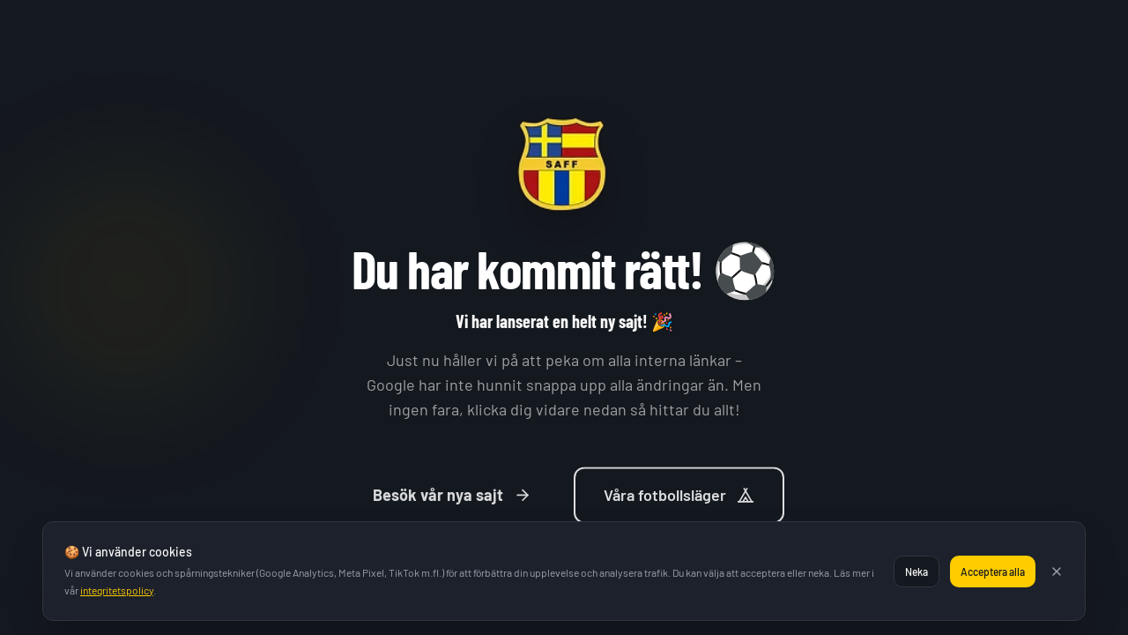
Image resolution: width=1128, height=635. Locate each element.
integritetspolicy (116, 590)
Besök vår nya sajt (452, 500)
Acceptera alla (993, 571)
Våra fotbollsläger (679, 500)
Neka (916, 571)
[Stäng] (1057, 571)
